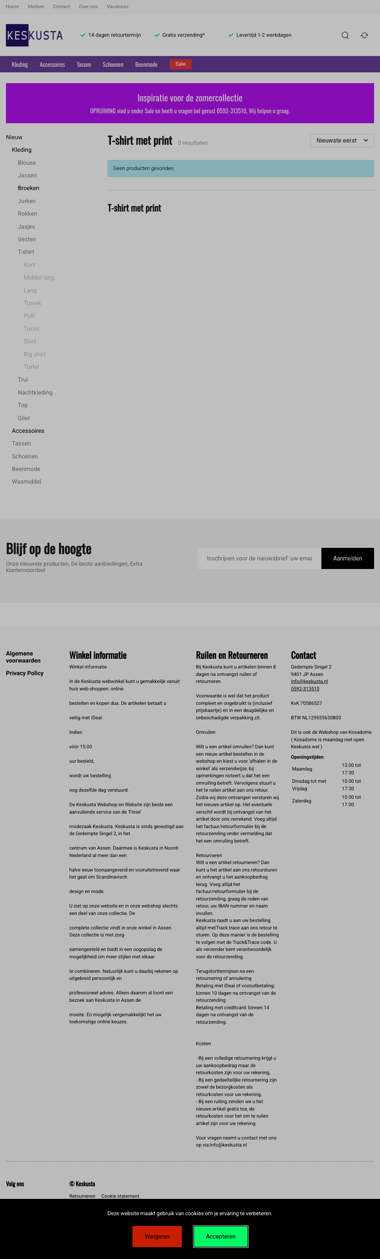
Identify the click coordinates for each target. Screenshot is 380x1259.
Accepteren (221, 1236)
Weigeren (157, 1236)
